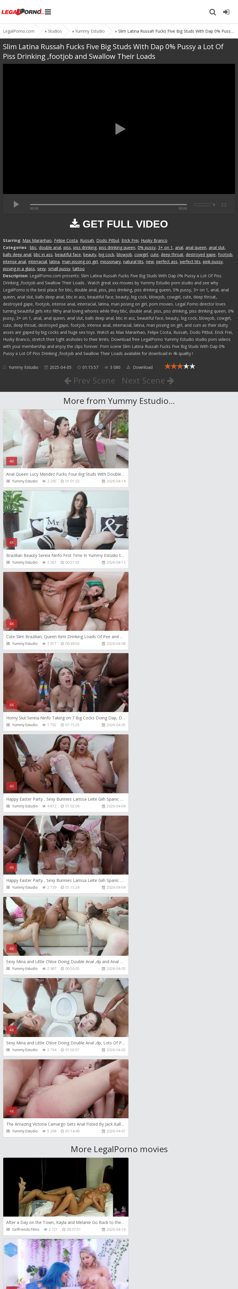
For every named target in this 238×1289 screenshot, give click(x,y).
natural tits (133, 261)
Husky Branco (154, 240)
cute (154, 254)
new (150, 261)
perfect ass (166, 261)
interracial (37, 261)
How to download (87, 1256)
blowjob (124, 254)
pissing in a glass (19, 268)
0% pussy (147, 247)
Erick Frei (129, 240)
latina (54, 261)
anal (179, 247)
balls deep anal (17, 254)
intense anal (14, 261)
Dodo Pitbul (107, 240)
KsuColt (136, 1066)
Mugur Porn (22, 985)
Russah (87, 240)
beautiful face (68, 254)
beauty (89, 254)
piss (67, 247)
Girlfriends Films (25, 904)
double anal (50, 247)
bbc (33, 247)
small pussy (59, 268)
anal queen (195, 247)
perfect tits (190, 261)
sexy (41, 268)
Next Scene (148, 380)
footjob (225, 254)
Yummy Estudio (23, 367)
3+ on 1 (165, 247)
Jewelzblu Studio (143, 1148)
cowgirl (141, 254)
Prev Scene (89, 380)
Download (139, 367)
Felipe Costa (66, 240)
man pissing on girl (80, 261)
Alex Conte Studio (27, 1229)
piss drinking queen (117, 247)
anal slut (217, 247)
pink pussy (213, 261)
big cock (106, 254)
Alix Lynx (137, 904)
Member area (44, 1256)
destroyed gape (201, 254)
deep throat (172, 254)
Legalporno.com (23, 12)
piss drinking (85, 247)
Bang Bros (21, 1148)
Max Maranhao (37, 240)
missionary (110, 261)
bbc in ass (43, 254)
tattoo (79, 268)
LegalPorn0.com (46, 1273)
